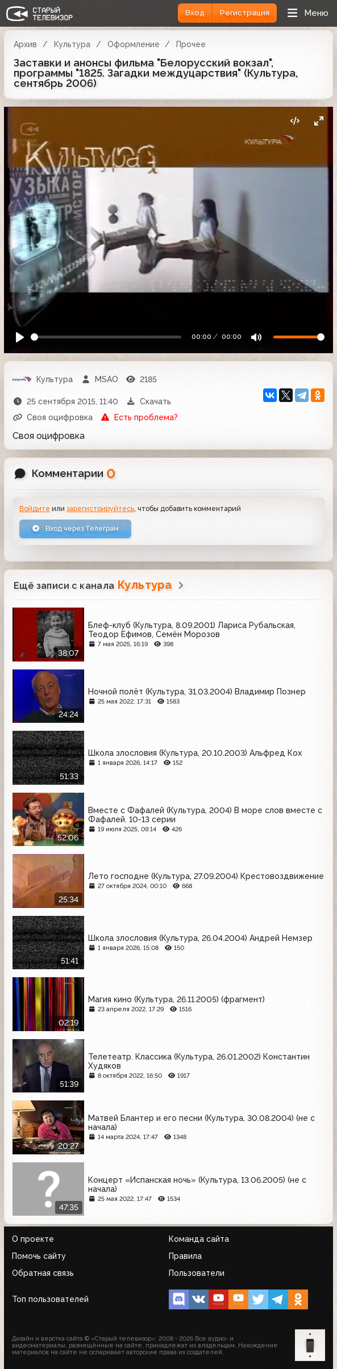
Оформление (133, 44)
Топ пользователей (50, 1299)
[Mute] (256, 337)
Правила (185, 1256)
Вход (195, 13)
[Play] (20, 337)
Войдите (34, 508)
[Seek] (106, 337)
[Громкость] (298, 337)
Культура (72, 44)
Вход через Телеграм (75, 528)
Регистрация (244, 13)
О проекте (33, 1239)
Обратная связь (43, 1273)
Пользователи (196, 1273)
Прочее (191, 44)
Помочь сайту (39, 1256)
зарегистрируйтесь (100, 508)
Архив (25, 44)
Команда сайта (199, 1239)
